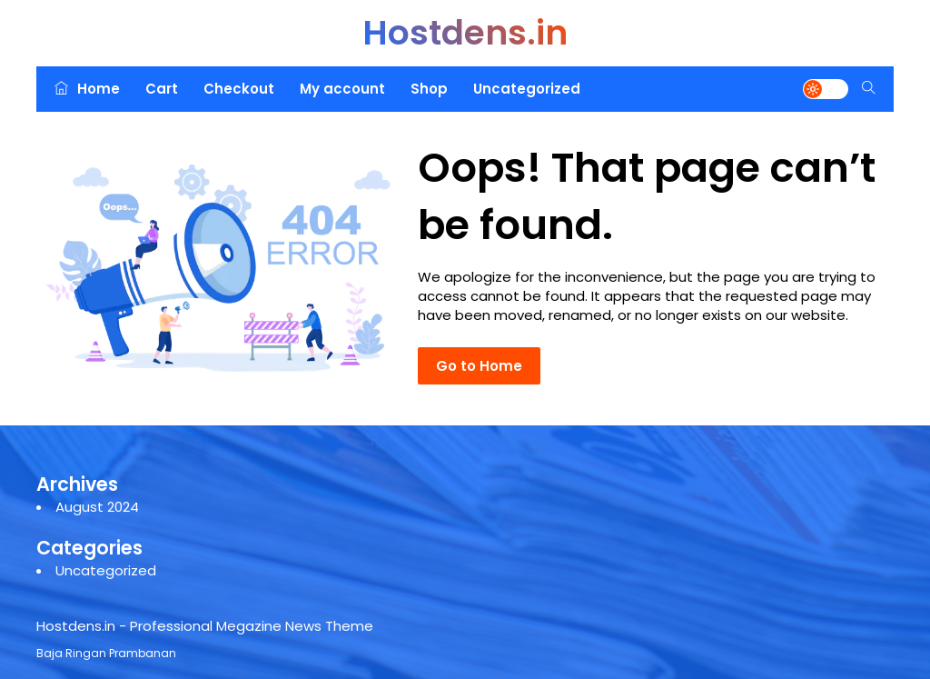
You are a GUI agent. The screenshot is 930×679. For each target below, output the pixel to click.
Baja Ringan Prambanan (106, 653)
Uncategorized (526, 88)
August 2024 (97, 506)
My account (342, 88)
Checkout (238, 88)
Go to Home (479, 365)
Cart (161, 88)
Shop (429, 88)
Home (87, 88)
